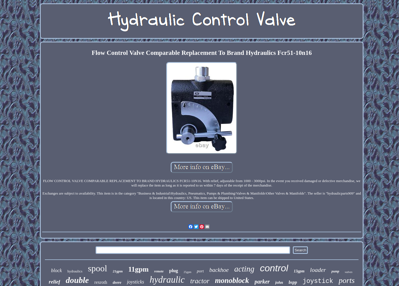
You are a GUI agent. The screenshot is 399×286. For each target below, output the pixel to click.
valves (348, 272)
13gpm (299, 271)
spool (97, 268)
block (56, 270)
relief (54, 282)
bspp (293, 282)
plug (173, 270)
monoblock (232, 280)
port (200, 271)
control (274, 268)
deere (117, 282)
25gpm (187, 272)
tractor (199, 281)
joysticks (135, 282)
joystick (318, 281)
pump (335, 271)
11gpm (138, 269)
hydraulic (167, 280)
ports (347, 280)
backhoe (219, 270)
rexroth (100, 282)
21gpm (118, 271)
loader (318, 269)
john (279, 282)
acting (244, 268)
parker (262, 282)
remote (158, 271)
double (77, 280)
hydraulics (74, 271)
